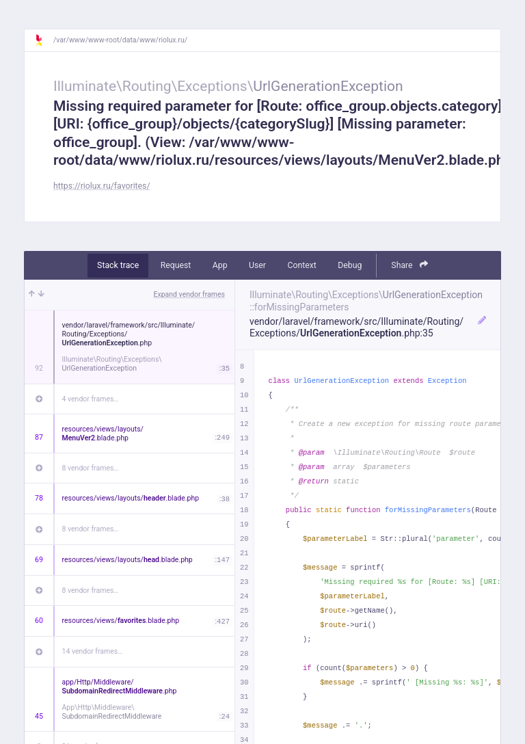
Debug (350, 265)
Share (409, 265)
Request (176, 265)
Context (301, 265)
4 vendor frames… (90, 399)
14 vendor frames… (92, 651)
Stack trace (118, 265)
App (220, 265)
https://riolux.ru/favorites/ (101, 186)
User (257, 265)
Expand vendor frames (189, 294)
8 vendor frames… (90, 468)
